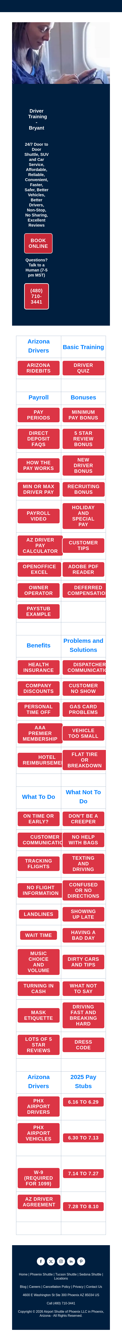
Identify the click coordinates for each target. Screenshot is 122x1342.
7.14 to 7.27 (83, 1173)
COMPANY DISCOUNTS (39, 688)
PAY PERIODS (38, 414)
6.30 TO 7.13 (83, 1137)
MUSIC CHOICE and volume (39, 962)
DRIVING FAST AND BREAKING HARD (83, 1015)
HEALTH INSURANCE (38, 667)
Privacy (78, 1286)
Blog (23, 1286)
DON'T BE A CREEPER (83, 818)
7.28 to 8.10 (83, 1206)
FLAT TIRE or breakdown (85, 760)
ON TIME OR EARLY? (38, 818)
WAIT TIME (38, 935)
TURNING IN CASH (39, 988)
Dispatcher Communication (90, 667)
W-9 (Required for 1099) (38, 1178)
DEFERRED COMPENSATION (88, 590)
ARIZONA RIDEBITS (39, 368)
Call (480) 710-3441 (61, 1303)
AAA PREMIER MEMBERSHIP (40, 733)
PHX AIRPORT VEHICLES (39, 1133)
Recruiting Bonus (84, 489)
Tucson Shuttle (66, 1274)
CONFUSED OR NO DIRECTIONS (83, 890)
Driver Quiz (83, 368)
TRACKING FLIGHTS (38, 863)
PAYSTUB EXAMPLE (38, 611)
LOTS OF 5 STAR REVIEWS (38, 1044)
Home (23, 1274)
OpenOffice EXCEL (39, 569)
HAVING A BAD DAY (83, 935)
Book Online (38, 243)
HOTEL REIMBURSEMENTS (47, 759)
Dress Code (83, 1044)
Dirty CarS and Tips (83, 961)
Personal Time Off (38, 709)
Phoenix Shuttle (41, 1274)
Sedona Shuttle (90, 1274)
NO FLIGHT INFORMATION (41, 890)
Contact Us (94, 1286)
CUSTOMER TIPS (83, 545)
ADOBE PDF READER (83, 569)
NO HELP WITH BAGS (83, 839)
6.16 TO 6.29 (83, 1102)
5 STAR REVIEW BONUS (83, 438)
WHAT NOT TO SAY (83, 988)
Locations (61, 1278)
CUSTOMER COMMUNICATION (45, 839)
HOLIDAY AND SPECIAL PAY (83, 516)
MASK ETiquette (38, 1015)
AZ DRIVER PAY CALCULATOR (40, 545)
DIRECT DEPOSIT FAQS (38, 438)
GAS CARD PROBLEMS (83, 709)
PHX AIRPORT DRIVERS (38, 1106)
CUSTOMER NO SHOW (83, 688)
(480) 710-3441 (36, 296)
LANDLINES (38, 914)
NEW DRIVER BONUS (83, 465)
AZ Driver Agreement (39, 1201)
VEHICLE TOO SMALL (83, 733)
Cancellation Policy (56, 1286)
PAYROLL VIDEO (39, 516)
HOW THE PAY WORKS (38, 465)
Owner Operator (38, 590)
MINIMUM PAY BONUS (83, 414)
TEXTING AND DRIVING (83, 863)
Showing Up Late (83, 914)
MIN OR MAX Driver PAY (38, 489)
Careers (34, 1286)
